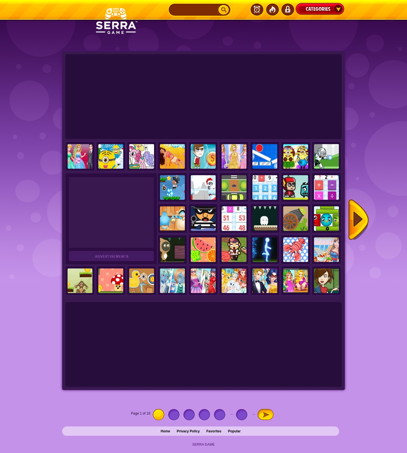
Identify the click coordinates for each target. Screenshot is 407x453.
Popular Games (272, 9)
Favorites (213, 431)
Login (287, 9)
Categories (320, 9)
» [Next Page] (265, 414)
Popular (234, 431)
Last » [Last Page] (276, 413)
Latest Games (257, 9)
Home (165, 431)
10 (243, 414)
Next (358, 220)
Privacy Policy (188, 431)
